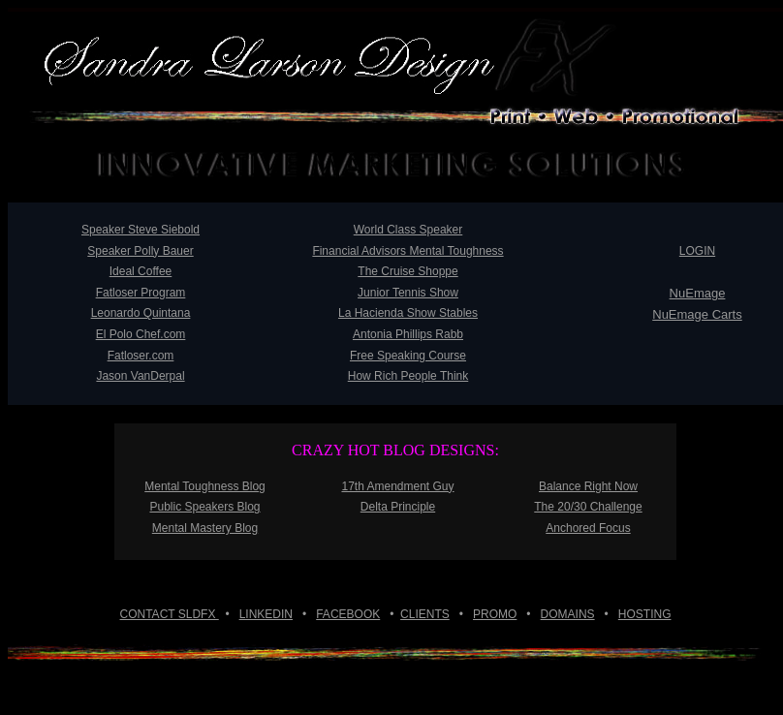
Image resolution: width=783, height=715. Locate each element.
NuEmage (698, 293)
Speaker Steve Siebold (140, 229)
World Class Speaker (408, 229)
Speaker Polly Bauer (140, 251)
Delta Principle (397, 506)
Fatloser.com (141, 355)
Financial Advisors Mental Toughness (407, 251)
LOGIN (697, 251)
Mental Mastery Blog (205, 528)
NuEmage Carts (696, 314)
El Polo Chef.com (141, 334)
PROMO (495, 614)
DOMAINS (568, 614)
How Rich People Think (408, 376)
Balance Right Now (588, 486)
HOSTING (645, 614)
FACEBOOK (348, 614)
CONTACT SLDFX (169, 614)
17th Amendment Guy (397, 486)
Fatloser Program (141, 292)
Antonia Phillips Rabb (408, 334)
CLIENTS (425, 614)
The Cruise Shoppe (407, 271)
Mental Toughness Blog (205, 486)
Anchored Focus (588, 528)
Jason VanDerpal (140, 376)
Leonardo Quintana (141, 313)
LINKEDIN (266, 614)
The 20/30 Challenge (588, 506)
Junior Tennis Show (408, 292)
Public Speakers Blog (204, 506)
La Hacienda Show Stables (408, 313)
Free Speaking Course (408, 355)
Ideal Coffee (141, 271)
